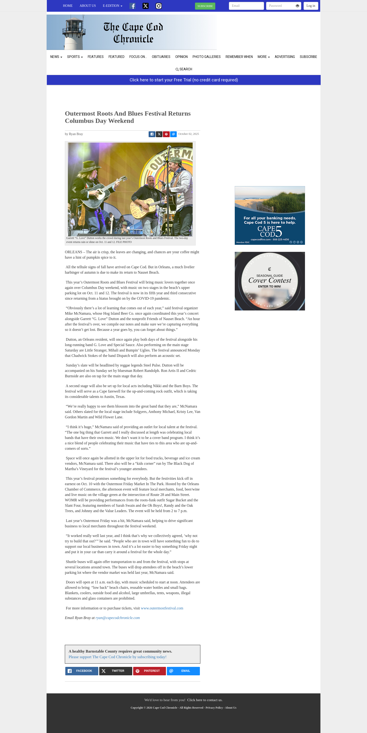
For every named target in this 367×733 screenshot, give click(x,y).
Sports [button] (75, 57)
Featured (117, 57)
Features (96, 57)
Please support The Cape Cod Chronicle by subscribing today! (117, 657)
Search (184, 69)
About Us (88, 6)
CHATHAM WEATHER (277, 28)
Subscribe (308, 57)
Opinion (181, 57)
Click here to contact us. (205, 700)
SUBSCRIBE (205, 6)
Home (68, 6)
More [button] (264, 57)
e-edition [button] (112, 6)
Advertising (285, 57)
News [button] (56, 57)
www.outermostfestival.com (162, 608)
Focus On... (138, 57)
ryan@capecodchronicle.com (117, 618)
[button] (74, 189)
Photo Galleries (207, 57)
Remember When (239, 57)
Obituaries (161, 57)
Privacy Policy (214, 707)
